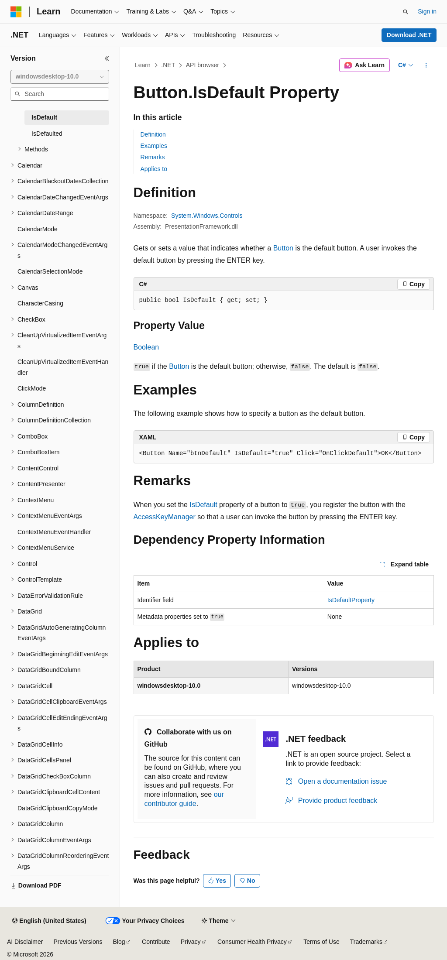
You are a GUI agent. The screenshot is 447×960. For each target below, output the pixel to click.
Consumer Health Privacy (252, 941)
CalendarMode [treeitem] (37, 229)
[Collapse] (107, 58)
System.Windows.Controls (206, 215)
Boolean (146, 347)
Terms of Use (321, 941)
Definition (153, 134)
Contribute (156, 941)
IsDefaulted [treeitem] (46, 133)
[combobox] (59, 77)
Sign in (427, 11)
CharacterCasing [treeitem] (40, 303)
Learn (143, 65)
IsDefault (203, 504)
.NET (168, 65)
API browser (202, 65)
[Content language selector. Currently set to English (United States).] (49, 921)
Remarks (153, 157)
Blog (119, 941)
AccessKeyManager (165, 517)
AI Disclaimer (25, 941)
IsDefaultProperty (351, 600)
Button (283, 248)
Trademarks (366, 941)
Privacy (191, 941)
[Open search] (405, 12)
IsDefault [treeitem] (44, 117)
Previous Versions (77, 941)
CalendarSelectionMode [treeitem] (50, 271)
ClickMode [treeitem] (31, 388)
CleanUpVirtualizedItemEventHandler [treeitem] (62, 367)
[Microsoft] (16, 11)
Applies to (154, 168)
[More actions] (425, 65)
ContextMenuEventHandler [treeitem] (54, 531)
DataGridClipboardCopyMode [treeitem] (57, 808)
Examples (154, 145)
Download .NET (409, 34)
